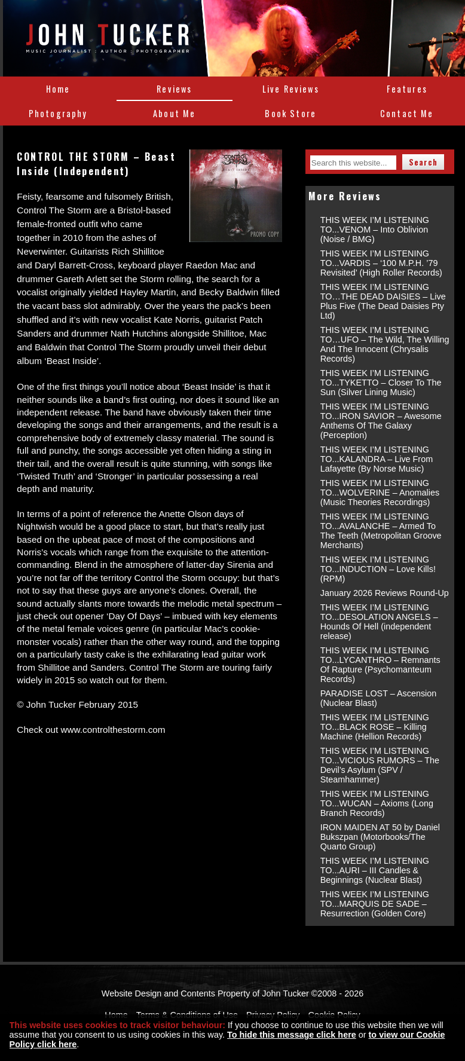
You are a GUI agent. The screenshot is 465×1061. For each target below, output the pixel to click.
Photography (58, 113)
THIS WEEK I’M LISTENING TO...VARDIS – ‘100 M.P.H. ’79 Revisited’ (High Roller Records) (381, 263)
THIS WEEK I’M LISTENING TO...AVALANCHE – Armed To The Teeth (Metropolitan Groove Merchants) (381, 531)
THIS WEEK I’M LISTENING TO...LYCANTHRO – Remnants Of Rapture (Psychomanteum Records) (380, 665)
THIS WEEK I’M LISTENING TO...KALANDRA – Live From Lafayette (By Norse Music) (376, 459)
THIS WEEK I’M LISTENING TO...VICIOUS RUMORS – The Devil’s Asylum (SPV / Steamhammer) (379, 765)
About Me (174, 113)
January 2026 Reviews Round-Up (384, 593)
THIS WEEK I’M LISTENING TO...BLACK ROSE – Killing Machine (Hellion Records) (374, 727)
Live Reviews (290, 88)
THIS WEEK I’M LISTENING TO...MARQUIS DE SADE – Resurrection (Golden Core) (374, 903)
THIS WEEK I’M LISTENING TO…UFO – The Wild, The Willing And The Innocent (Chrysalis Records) (384, 344)
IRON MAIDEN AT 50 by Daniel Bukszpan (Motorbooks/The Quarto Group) (380, 836)
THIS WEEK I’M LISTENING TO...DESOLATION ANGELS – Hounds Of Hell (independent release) (379, 622)
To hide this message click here (291, 1034)
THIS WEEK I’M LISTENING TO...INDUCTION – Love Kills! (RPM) (378, 569)
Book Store (290, 113)
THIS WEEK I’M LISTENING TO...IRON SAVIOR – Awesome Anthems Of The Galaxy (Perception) (381, 421)
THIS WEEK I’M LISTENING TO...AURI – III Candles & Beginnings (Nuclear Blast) (374, 870)
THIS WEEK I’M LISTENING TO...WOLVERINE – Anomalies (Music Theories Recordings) (379, 492)
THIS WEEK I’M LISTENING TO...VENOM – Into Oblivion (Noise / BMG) (374, 229)
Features (407, 88)
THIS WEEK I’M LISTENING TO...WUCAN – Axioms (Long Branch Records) (376, 803)
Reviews (174, 88)
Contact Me (407, 113)
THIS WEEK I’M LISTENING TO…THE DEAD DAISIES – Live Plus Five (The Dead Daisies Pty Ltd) (383, 301)
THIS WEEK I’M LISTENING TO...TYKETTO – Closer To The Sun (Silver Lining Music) (381, 382)
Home (58, 88)
